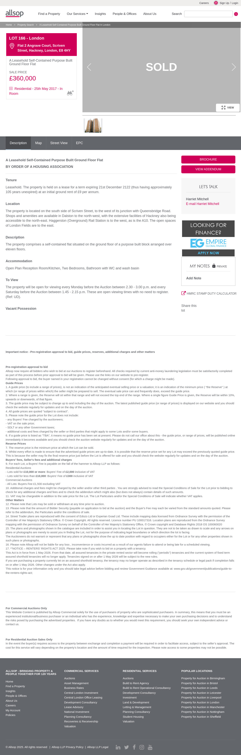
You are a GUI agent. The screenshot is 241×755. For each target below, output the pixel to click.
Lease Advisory (73, 707)
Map (38, 143)
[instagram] (142, 747)
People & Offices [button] (124, 14)
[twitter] (126, 747)
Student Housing (133, 716)
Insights (10, 691)
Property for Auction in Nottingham (202, 711)
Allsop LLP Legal (97, 747)
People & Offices (16, 695)
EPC (79, 143)
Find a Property (15, 686)
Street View (59, 143)
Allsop (15, 13)
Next (233, 67)
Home (9, 25)
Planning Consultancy (78, 716)
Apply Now (208, 253)
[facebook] (134, 747)
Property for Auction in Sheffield (201, 716)
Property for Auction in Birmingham (203, 678)
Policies (10, 715)
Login (235, 3)
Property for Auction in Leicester (201, 692)
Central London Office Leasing (83, 697)
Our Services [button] (76, 14)
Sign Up (221, 3)
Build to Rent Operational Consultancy (147, 687)
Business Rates (74, 687)
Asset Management (76, 683)
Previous (89, 67)
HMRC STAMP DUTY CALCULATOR (208, 293)
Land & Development (136, 702)
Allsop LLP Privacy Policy (67, 747)
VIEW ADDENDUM (208, 169)
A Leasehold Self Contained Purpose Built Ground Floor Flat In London (74, 25)
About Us (11, 700)
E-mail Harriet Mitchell (202, 204)
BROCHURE (208, 159)
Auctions (69, 678)
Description (18, 143)
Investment (130, 697)
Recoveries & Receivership (81, 721)
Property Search (26, 25)
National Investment (76, 711)
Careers (204, 3)
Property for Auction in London (200, 702)
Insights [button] (100, 14)
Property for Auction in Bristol (199, 683)
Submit (236, 14)
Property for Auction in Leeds (199, 687)
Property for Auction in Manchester (203, 707)
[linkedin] (118, 747)
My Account (13, 710)
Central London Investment (81, 692)
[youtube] (150, 747)
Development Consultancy (80, 702)
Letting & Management (137, 707)
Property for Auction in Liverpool (201, 697)
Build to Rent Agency (136, 683)
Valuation (70, 726)
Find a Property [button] (49, 14)
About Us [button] (149, 14)
